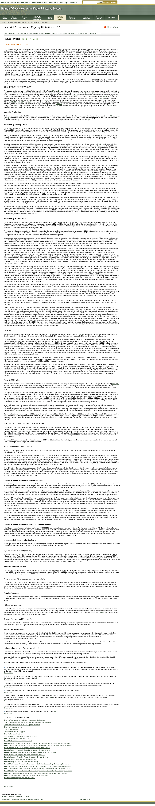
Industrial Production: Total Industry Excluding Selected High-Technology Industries (36, 764)
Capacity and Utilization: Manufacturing (21, 762)
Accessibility (6, 799)
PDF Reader (84, 799)
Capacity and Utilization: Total (18, 741)
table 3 (69, 199)
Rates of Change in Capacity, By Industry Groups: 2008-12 (27, 750)
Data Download (64, 33)
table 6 (114, 384)
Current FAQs (63, 3)
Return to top (8, 787)
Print (115, 27)
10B (19, 102)
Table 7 (102, 98)
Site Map (24, 3)
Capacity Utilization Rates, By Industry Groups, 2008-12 (26, 757)
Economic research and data (18, 797)
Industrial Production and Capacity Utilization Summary (26, 775)
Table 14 (109, 106)
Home (3, 22)
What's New (5, 3)
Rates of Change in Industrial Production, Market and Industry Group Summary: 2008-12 (37, 743)
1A (53, 91)
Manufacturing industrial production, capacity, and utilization (27, 722)
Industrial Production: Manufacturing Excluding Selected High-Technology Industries (37, 768)
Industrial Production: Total (17, 738)
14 (51, 697)
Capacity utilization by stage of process (20, 736)
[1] (95, 49)
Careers (40, 3)
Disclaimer (23, 799)
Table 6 (105, 96)
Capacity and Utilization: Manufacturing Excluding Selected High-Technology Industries (38, 771)
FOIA (41, 799)
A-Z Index (32, 3)
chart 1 (109, 116)
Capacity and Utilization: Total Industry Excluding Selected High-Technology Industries (37, 766)
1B (58, 91)
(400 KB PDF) (26, 39)
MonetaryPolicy (24, 17)
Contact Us (73, 3)
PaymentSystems (49, 17)
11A (22, 102)
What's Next (15, 3)
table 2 (101, 144)
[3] (111, 128)
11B (29, 102)
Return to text (8, 673)
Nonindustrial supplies (14, 732)
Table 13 (16, 106)
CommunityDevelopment (86, 17)
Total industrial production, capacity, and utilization (24, 720)
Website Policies (33, 799)
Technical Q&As (95, 33)
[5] (27, 431)
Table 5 (75, 95)
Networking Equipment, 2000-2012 (19, 778)
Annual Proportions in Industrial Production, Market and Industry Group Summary (35, 773)
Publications (112, 17)
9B (12, 102)
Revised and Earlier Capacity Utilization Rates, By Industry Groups (30, 752)
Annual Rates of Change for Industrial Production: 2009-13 (27, 748)
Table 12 (59, 104)
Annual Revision (51, 33)
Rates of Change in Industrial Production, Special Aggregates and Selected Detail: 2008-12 (38, 745)
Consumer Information (72, 17)
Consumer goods (13, 727)
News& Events (14, 17)
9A (10, 102)
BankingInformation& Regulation (37, 18)
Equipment (11, 729)
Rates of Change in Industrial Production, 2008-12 (24, 755)
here (54, 711)
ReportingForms (99, 17)
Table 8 (45, 100)
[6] (41, 457)
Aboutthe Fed (4, 17)
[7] (86, 510)
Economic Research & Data (15, 22)
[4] (118, 384)
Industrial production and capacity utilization (22, 725)
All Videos (52, 3)
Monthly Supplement (36, 33)
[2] (89, 119)
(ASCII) (35, 39)
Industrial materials (13, 734)
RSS (45, 3)
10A (15, 102)
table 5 (81, 334)
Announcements (82, 33)
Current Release (10, 33)
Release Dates (23, 33)
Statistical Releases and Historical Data (35, 22)
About (73, 33)
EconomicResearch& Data (60, 18)
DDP (109, 27)
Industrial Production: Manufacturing (20, 759)
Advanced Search (109, 2)
